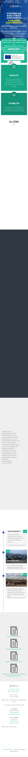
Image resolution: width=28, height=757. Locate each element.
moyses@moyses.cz (14, 691)
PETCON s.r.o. (10, 749)
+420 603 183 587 (14, 721)
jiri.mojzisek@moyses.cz (14, 714)
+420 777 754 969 (14, 689)
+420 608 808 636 (14, 712)
